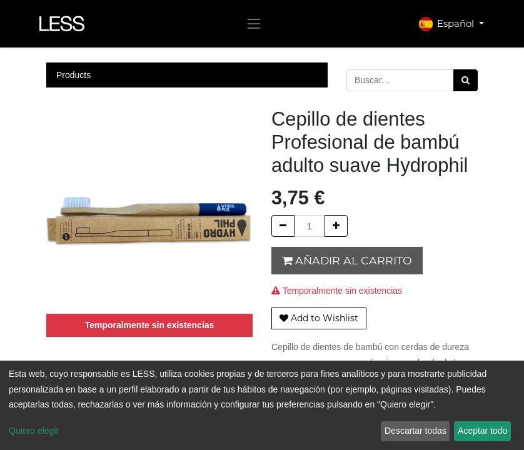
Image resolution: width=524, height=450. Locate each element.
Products (73, 75)
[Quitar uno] (283, 226)
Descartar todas (415, 431)
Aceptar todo (482, 431)
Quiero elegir (34, 431)
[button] (318, 318)
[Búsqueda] (465, 80)
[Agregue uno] (336, 226)
